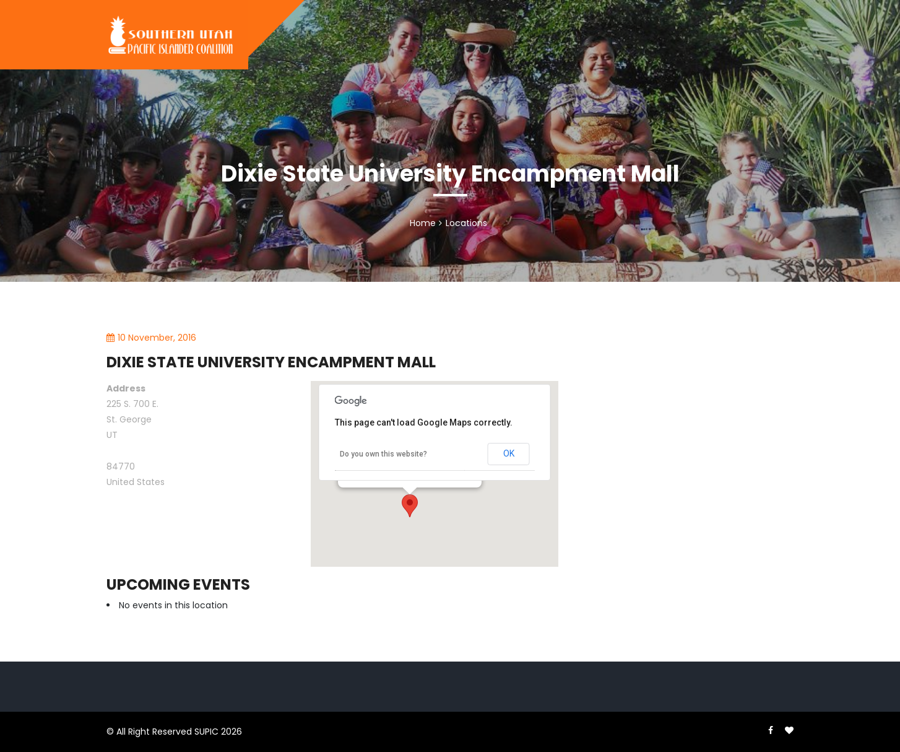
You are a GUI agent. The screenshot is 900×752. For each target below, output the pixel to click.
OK (508, 453)
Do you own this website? (383, 454)
